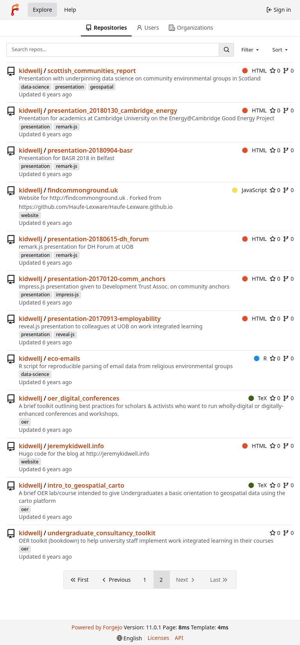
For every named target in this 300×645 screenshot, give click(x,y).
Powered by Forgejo (96, 627)
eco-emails (64, 358)
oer (25, 422)
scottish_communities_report (92, 71)
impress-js (67, 294)
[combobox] (251, 49)
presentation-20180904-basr (90, 150)
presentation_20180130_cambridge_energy (112, 110)
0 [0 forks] (288, 70)
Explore (42, 9)
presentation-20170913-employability (104, 318)
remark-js (66, 126)
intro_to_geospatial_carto (86, 485)
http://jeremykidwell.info (117, 453)
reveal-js (65, 334)
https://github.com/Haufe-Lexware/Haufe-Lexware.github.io (96, 206)
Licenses (159, 637)
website (30, 215)
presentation (69, 87)
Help (70, 9)
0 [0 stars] (275, 70)
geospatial (102, 87)
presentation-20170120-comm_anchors (107, 279)
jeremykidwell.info (76, 446)
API (179, 637)
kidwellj (30, 71)
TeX (257, 398)
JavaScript (249, 190)
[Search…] (226, 50)
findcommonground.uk (83, 190)
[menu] (129, 638)
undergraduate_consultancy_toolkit (101, 533)
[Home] (15, 10)
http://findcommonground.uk (87, 197)
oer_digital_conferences (84, 398)
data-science (35, 87)
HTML (254, 70)
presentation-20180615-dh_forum (98, 239)
